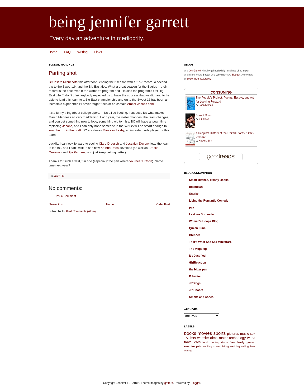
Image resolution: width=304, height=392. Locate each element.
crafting (187, 350)
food (205, 342)
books (190, 333)
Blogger (236, 74)
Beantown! (196, 187)
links (252, 346)
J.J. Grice (204, 119)
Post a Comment (65, 196)
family (240, 342)
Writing (82, 52)
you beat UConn (140, 161)
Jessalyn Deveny (138, 143)
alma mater (219, 338)
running (214, 342)
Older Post (163, 204)
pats (199, 346)
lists (193, 338)
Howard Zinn (205, 140)
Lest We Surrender (201, 214)
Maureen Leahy (113, 130)
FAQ (67, 52)
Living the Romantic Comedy (208, 200)
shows (217, 346)
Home (52, 52)
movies (205, 333)
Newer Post (56, 204)
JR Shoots (196, 290)
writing (245, 346)
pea (191, 207)
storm (224, 342)
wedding (235, 346)
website (203, 338)
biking (225, 346)
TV (186, 338)
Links (98, 52)
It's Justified (197, 255)
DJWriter (195, 276)
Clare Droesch (109, 143)
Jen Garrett (195, 70)
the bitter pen (198, 269)
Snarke (194, 193)
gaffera (168, 383)
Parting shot (62, 73)
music (244, 333)
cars (197, 342)
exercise (189, 346)
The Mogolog (198, 248)
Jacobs (67, 126)
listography (205, 78)
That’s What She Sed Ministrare (210, 242)
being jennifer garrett (119, 22)
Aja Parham (76, 152)
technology (237, 338)
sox (252, 333)
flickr (196, 78)
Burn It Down (204, 115)
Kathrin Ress (110, 148)
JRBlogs (195, 283)
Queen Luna (197, 228)
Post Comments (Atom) (81, 211)
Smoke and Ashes (201, 297)
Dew (232, 342)
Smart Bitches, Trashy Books (208, 180)
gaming (250, 342)
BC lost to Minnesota (63, 82)
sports (219, 333)
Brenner (194, 235)
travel (188, 342)
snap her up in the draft (65, 130)
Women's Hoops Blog (203, 221)
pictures (233, 333)
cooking (207, 346)
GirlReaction (197, 262)
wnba (251, 338)
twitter (190, 78)
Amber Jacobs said (140, 104)
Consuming (221, 92)
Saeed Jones (206, 105)
